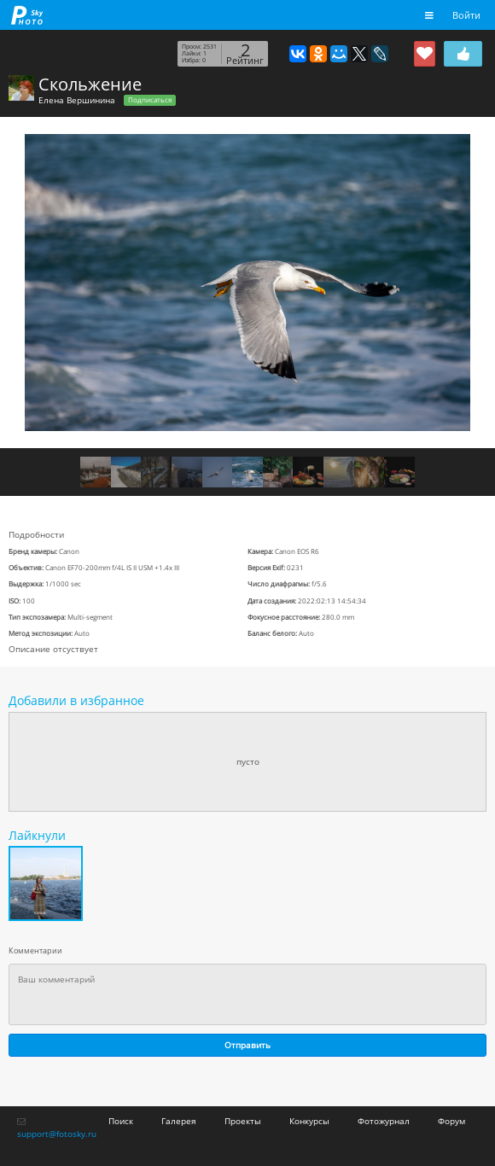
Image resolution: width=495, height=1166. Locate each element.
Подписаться (150, 100)
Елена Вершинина (76, 100)
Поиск (120, 1121)
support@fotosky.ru (56, 1134)
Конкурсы (309, 1121)
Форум (451, 1121)
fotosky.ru (27, 15)
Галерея (178, 1121)
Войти (466, 15)
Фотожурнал (384, 1121)
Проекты (242, 1121)
